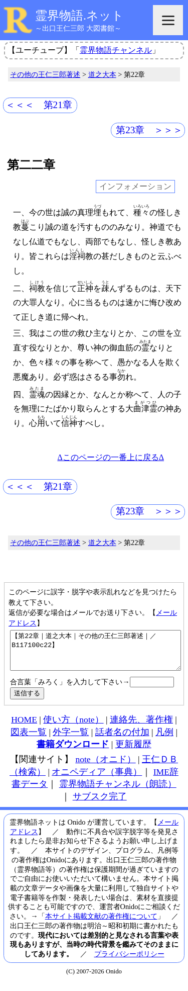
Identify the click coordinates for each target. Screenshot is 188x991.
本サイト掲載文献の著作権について (101, 924)
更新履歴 (133, 752)
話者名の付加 (122, 740)
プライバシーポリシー (129, 961)
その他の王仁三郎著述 (45, 74)
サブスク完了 (100, 804)
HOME (24, 727)
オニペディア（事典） (97, 779)
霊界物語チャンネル (116, 50)
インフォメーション (135, 187)
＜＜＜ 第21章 (39, 105)
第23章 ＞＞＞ (149, 130)
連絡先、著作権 (141, 727)
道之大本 (102, 74)
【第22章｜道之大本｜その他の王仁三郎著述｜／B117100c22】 (95, 654)
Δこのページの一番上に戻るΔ (110, 457)
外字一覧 (71, 740)
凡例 (164, 740)
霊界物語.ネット (79, 15)
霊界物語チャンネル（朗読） (117, 791)
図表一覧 (29, 740)
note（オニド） (105, 767)
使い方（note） (73, 727)
